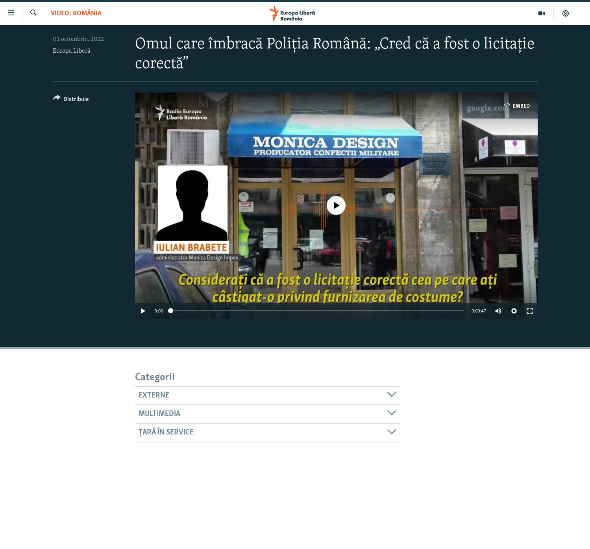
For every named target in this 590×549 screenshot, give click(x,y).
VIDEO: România (76, 13)
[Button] (71, 100)
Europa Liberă (72, 51)
